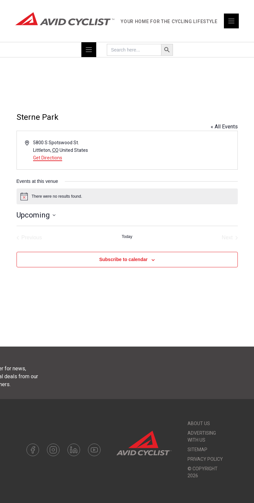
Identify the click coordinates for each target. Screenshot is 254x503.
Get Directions (47, 157)
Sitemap (197, 449)
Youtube (94, 450)
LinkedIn (73, 450)
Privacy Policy (205, 459)
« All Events (224, 126)
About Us (199, 423)
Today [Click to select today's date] (127, 236)
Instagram (53, 450)
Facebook (32, 450)
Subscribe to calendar (123, 259)
